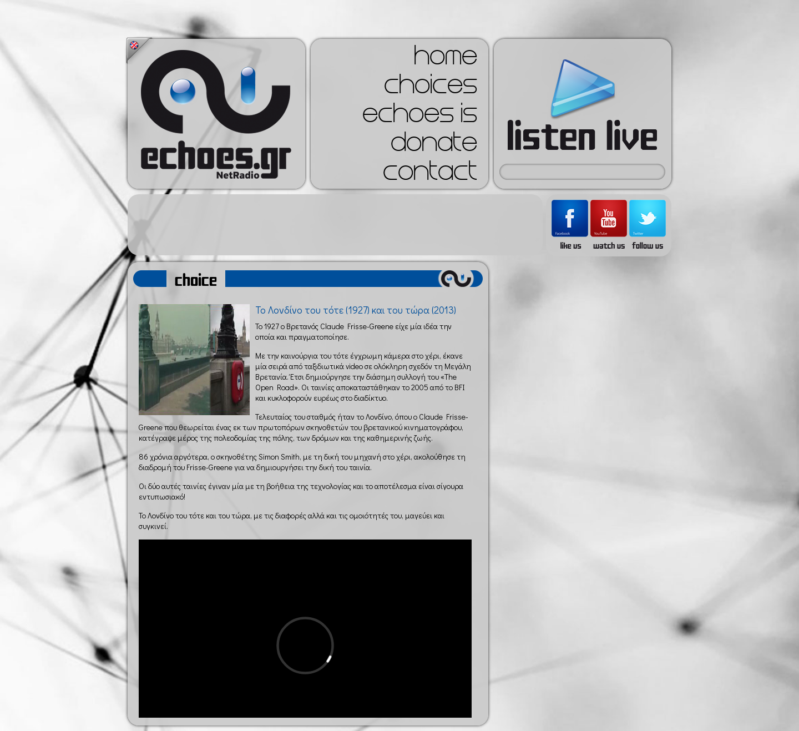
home (445, 59)
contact (430, 174)
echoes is (419, 116)
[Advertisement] (335, 225)
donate (434, 145)
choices (430, 88)
